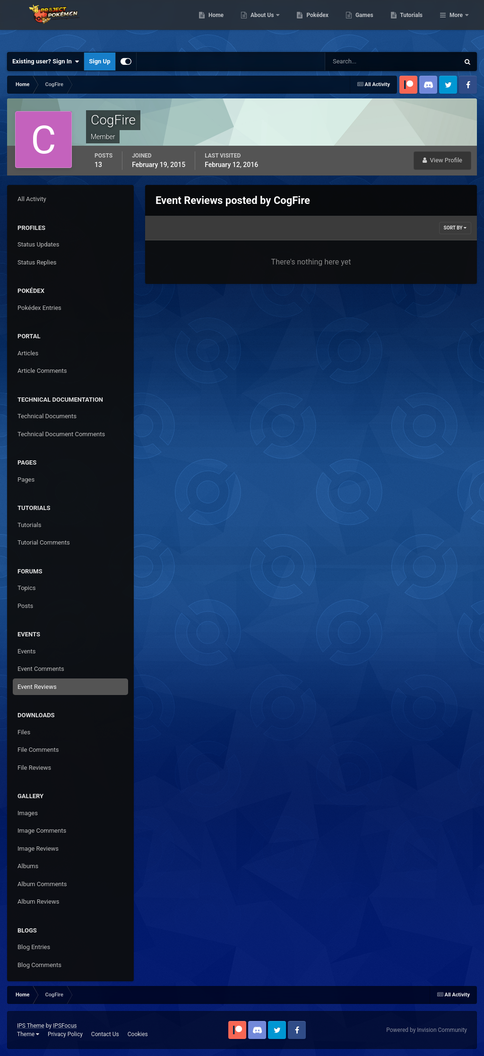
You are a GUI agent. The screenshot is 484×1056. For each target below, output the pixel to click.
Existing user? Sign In (45, 61)
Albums (27, 866)
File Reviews (34, 767)
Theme (28, 1034)
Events (26, 651)
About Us (311, 23)
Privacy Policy (65, 1034)
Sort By (455, 227)
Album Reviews (38, 901)
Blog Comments (39, 964)
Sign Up (99, 61)
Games (413, 23)
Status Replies (37, 262)
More (456, 23)
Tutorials (29, 524)
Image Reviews (38, 848)
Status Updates (38, 244)
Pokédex (366, 23)
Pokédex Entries (39, 307)
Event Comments (40, 668)
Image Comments (41, 830)
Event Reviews (37, 686)
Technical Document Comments (61, 434)
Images (27, 813)
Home (264, 23)
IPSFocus (65, 1025)
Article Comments (42, 370)
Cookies (138, 1034)
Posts (25, 605)
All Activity (31, 198)
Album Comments (42, 884)
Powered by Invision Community (426, 1030)
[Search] (363, 61)
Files (23, 732)
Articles (27, 353)
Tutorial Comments (43, 542)
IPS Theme (30, 1025)
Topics (26, 587)
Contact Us (105, 1034)
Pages (26, 479)
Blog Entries (33, 946)
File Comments (38, 749)
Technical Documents (47, 416)
